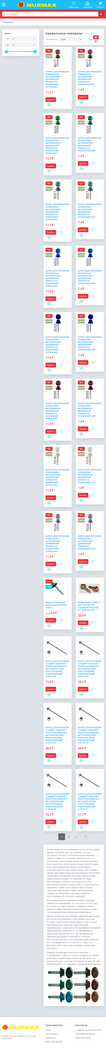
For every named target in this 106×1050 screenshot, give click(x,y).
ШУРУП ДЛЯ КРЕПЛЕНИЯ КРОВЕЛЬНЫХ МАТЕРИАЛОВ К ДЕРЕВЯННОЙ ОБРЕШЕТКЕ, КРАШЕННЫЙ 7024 (90, 542)
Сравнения (51, 1037)
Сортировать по (52, 39)
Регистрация (51, 1033)
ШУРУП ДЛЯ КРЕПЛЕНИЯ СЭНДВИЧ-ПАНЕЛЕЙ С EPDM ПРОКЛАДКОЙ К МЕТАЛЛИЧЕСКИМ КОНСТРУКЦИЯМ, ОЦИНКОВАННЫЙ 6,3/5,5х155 (57, 735)
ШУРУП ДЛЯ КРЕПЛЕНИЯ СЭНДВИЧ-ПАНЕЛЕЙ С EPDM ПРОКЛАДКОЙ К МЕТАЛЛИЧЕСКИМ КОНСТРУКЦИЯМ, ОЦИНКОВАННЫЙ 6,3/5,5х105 (57, 801)
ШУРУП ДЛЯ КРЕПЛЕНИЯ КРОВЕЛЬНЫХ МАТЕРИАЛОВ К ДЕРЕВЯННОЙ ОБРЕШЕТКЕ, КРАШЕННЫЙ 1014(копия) (57, 477)
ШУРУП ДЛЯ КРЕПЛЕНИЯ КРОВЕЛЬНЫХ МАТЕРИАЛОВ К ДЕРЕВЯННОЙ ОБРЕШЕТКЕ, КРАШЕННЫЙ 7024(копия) (57, 544)
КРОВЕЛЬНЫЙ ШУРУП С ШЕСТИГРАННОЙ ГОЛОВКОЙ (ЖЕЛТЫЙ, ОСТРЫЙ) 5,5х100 (89, 606)
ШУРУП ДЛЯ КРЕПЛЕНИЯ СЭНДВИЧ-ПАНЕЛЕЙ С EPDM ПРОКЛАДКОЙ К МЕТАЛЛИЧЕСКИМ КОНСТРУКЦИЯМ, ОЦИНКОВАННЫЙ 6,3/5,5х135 (90, 735)
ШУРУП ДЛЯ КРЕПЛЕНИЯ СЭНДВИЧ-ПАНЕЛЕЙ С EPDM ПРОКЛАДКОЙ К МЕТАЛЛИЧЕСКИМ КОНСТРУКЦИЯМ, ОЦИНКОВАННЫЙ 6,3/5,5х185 (90, 669)
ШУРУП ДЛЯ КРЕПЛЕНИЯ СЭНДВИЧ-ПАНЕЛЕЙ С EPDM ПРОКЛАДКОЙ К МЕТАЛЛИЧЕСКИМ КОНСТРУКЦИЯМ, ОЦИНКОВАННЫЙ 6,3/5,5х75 (90, 801)
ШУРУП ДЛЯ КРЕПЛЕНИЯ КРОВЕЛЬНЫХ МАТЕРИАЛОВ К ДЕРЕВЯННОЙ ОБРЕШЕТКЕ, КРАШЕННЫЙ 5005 (90, 277)
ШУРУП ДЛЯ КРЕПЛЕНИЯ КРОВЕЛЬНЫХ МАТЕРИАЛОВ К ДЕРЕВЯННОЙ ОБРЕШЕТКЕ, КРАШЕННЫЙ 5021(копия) (57, 212)
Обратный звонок (54, 1041)
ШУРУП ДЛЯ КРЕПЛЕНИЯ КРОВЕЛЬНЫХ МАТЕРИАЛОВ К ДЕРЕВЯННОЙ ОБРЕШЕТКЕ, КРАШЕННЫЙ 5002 (90, 343)
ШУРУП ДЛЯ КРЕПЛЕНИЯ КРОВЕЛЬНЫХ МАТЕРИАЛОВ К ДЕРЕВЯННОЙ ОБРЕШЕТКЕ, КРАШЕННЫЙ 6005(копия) (57, 145)
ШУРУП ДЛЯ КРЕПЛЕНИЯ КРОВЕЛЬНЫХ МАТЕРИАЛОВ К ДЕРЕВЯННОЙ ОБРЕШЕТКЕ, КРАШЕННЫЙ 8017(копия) (57, 79)
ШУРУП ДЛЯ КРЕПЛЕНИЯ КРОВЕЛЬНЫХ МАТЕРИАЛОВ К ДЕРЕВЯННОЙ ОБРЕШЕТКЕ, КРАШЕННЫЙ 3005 (90, 409)
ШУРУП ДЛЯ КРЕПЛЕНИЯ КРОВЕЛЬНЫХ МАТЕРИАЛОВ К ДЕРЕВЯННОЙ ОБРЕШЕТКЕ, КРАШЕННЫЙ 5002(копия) (57, 344)
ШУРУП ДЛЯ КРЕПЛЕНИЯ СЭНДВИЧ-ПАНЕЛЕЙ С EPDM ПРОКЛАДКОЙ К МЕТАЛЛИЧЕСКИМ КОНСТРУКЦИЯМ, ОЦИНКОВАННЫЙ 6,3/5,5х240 (57, 669)
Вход (48, 1030)
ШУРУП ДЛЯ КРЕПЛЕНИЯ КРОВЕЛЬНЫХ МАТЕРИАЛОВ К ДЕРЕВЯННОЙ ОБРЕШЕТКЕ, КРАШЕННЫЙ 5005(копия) (57, 278)
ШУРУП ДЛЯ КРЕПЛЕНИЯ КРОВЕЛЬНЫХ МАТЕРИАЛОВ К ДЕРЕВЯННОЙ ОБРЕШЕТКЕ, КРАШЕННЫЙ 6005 (90, 144)
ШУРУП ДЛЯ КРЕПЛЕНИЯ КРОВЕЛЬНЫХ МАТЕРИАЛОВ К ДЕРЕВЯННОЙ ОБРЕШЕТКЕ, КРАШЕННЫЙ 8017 (90, 78)
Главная (7, 22)
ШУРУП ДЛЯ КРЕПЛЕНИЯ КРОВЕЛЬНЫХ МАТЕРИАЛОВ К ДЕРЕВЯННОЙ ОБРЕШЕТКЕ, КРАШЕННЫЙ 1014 (90, 476)
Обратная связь (83, 1037)
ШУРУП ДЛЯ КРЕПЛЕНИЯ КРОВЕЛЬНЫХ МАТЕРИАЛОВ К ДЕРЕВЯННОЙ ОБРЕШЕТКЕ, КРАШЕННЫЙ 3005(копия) (57, 411)
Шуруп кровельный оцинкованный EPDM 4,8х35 (56, 605)
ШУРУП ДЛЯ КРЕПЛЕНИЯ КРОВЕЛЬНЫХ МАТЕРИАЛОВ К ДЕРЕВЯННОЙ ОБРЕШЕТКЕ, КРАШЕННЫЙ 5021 (90, 210)
